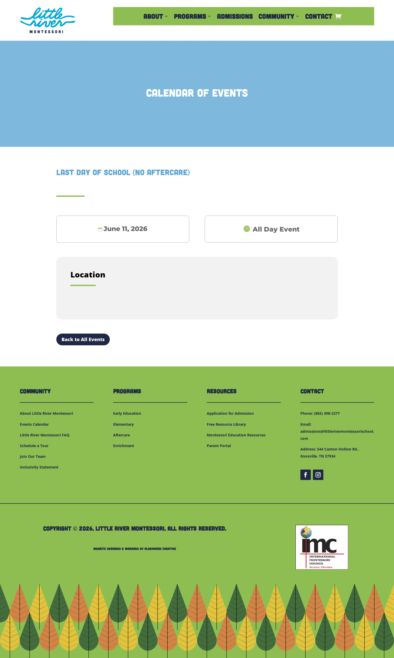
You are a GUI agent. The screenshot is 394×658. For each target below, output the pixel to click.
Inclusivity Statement (39, 467)
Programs (190, 17)
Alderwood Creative (160, 548)
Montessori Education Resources (236, 434)
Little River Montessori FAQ (44, 434)
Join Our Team (33, 456)
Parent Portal (219, 445)
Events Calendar (34, 424)
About (153, 17)
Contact (318, 17)
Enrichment (123, 445)
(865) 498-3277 (327, 413)
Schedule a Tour (34, 445)
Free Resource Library (226, 424)
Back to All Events (83, 339)
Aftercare (121, 434)
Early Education (127, 413)
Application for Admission (230, 413)
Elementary (123, 424)
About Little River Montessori (46, 413)
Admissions (235, 17)
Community (276, 17)
